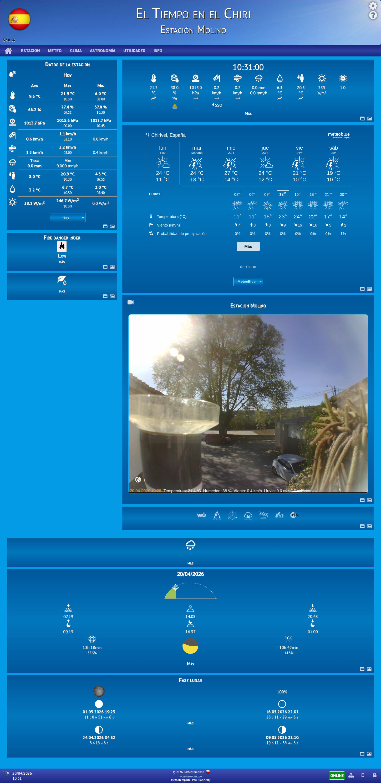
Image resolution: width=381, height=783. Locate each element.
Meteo (55, 51)
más (62, 261)
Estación (30, 51)
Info (158, 51)
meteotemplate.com (190, 776)
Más (248, 113)
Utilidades (134, 51)
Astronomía (102, 51)
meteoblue (248, 266)
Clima (76, 51)
